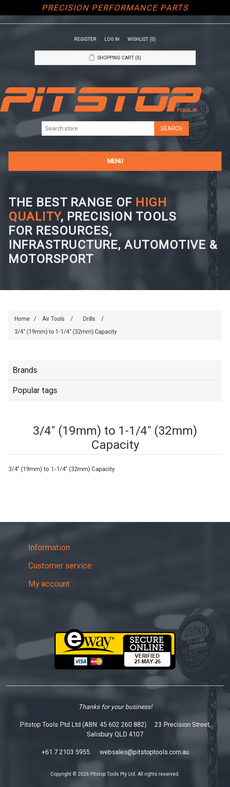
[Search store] (98, 128)
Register (85, 39)
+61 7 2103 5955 (66, 752)
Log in (112, 39)
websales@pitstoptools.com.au (144, 752)
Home (22, 319)
